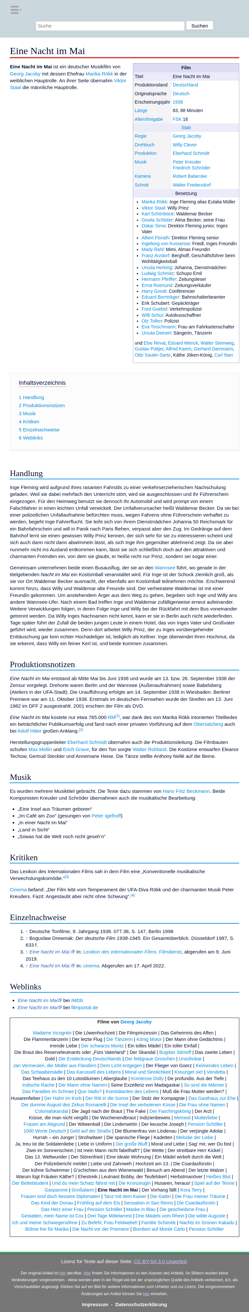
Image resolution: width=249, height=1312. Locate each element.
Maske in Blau (141, 1209)
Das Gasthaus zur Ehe (211, 1098)
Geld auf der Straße (90, 1131)
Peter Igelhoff (106, 815)
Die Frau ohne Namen (202, 1104)
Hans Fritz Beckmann (186, 791)
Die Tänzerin (119, 1039)
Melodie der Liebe (194, 1137)
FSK (177, 119)
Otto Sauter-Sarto (153, 355)
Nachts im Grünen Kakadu (206, 1222)
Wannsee (165, 567)
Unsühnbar (190, 1058)
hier (62, 1273)
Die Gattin (160, 1196)
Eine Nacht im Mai (118, 1189)
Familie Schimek (158, 1222)
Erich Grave (76, 749)
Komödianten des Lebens (132, 1091)
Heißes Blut (218, 1176)
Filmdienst (170, 951)
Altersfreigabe (149, 119)
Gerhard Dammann (213, 348)
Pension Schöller (205, 1124)
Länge (141, 110)
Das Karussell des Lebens (94, 1072)
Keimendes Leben (214, 1065)
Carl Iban (223, 355)
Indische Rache (38, 1085)
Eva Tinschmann (158, 326)
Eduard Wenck (183, 343)
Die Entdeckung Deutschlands (89, 1058)
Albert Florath (155, 237)
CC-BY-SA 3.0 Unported (160, 1261)
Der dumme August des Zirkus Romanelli (63, 1104)
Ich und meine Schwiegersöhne (44, 1222)
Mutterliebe (205, 1117)
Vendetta (216, 1072)
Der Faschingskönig (170, 1111)
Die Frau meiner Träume (200, 1196)
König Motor (149, 1039)
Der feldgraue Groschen (150, 1058)
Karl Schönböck (158, 213)
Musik (141, 162)
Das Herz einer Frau (62, 1209)
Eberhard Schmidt (191, 153)
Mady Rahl (153, 249)
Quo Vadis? (90, 1091)
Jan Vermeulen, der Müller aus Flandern (54, 1065)
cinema (91, 965)
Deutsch (181, 93)
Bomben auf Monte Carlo (159, 1229)
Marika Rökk (154, 201)
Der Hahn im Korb (63, 1098)
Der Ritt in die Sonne (106, 1098)
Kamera (142, 176)
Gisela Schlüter (157, 219)
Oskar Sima (154, 225)
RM (112, 717)
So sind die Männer (204, 1085)
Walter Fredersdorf (192, 185)
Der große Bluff (132, 1144)
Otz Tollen (152, 321)
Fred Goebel (154, 309)
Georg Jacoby (187, 136)
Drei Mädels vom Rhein (160, 1215)
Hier (87, 1273)
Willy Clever (185, 144)
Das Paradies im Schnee (48, 1091)
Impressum (95, 1304)
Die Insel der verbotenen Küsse (142, 1104)
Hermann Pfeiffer (159, 279)
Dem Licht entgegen (121, 1065)
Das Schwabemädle (42, 1072)
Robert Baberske (190, 176)
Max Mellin (40, 749)
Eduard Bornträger (160, 297)
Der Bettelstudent (30, 1183)
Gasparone (56, 1189)
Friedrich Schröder (191, 167)
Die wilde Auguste (206, 1215)
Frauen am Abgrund (44, 1124)
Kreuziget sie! (188, 1072)
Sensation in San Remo (148, 1202)
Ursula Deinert (156, 333)
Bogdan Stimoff (175, 1052)
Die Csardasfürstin (196, 1202)
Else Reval (155, 343)
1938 (178, 102)
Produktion (146, 153)
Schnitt (141, 185)
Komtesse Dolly (147, 1078)
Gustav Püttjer (149, 348)
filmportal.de (84, 1007)
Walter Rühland (149, 749)
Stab (186, 127)
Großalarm (83, 1189)
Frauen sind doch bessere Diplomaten (60, 1196)
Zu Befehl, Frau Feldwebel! (109, 1222)
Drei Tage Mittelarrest (110, 1215)
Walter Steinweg (217, 343)
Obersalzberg (208, 724)
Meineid (182, 1117)
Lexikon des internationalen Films (119, 951)
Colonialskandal (51, 1111)
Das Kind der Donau (52, 1202)
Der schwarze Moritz (102, 1045)
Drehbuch (144, 144)
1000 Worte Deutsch (44, 1131)
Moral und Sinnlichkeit (148, 1072)
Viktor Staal (153, 208)
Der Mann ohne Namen (82, 1085)
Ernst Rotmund (157, 285)
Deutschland (185, 84)
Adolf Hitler (30, 731)
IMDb (77, 1000)
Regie (141, 136)
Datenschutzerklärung (141, 1304)
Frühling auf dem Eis (98, 1202)
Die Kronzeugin (135, 1183)
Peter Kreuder (187, 162)
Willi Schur (152, 315)
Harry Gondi (154, 291)
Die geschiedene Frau (182, 1209)
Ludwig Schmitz (158, 273)
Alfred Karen (178, 348)
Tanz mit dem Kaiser (125, 1196)
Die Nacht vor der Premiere (100, 1229)
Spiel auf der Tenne (214, 1183)
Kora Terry (191, 1189)
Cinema (18, 889)
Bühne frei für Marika (46, 1229)
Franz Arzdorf (155, 255)
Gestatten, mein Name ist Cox (52, 1215)
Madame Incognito (52, 1032)
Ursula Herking (157, 267)
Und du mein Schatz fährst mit (83, 1183)
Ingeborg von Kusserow (166, 243)
